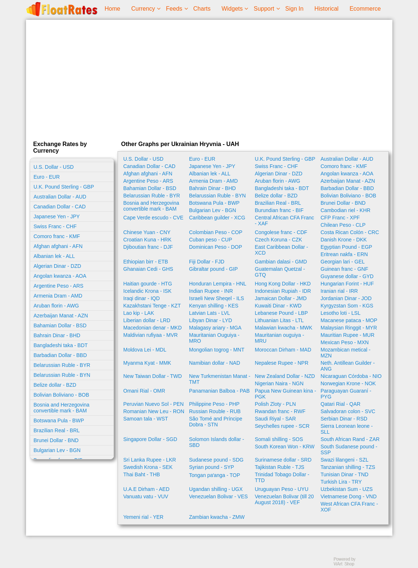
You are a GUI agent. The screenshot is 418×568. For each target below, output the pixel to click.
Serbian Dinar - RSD (344, 419)
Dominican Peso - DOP (215, 247)
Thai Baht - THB (141, 474)
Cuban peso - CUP (210, 240)
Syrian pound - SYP (211, 467)
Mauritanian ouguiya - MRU (279, 338)
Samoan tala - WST (145, 419)
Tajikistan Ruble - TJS (279, 467)
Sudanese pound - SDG (216, 460)
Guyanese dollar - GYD (347, 276)
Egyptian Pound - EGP (346, 247)
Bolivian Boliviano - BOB (61, 395)
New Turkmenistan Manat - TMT (219, 379)
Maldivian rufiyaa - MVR (150, 335)
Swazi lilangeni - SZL (345, 460)
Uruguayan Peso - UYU (281, 489)
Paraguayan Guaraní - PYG (346, 394)
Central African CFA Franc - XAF (284, 220)
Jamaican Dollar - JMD (281, 298)
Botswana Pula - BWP (59, 420)
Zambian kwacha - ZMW (217, 517)
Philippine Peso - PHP (214, 404)
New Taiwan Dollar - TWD (152, 376)
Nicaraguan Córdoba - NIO (351, 376)
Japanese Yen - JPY (57, 216)
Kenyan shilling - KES (213, 306)
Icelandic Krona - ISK (147, 291)
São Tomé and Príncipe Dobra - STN (215, 421)
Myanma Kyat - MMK (147, 363)
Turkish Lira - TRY (341, 482)
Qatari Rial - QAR (340, 404)
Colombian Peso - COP (216, 232)
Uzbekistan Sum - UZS (347, 489)
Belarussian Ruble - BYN (62, 375)
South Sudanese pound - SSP (349, 449)
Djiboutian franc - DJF (148, 247)
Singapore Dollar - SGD (150, 439)
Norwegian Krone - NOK (348, 383)
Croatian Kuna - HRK (147, 240)
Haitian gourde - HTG (147, 284)
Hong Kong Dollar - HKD (283, 284)
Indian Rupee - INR (211, 291)
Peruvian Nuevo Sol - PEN (153, 404)
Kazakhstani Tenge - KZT (152, 306)
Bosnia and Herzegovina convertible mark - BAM (62, 408)
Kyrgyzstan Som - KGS (347, 306)
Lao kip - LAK (138, 313)
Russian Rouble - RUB (215, 411)
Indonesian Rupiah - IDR (283, 291)
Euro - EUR (47, 177)
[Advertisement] (209, 78)
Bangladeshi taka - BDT (61, 345)
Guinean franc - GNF (344, 269)
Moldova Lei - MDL (145, 350)
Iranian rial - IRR (339, 291)
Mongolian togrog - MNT (216, 350)
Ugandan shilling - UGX (216, 489)
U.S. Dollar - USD (54, 167)
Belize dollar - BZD (55, 385)
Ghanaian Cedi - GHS (148, 269)
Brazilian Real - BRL (57, 430)
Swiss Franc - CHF (55, 226)
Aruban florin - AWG (56, 306)
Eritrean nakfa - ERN (344, 254)
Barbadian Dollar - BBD (60, 355)
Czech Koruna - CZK (278, 240)
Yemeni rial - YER (143, 517)
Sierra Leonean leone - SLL (347, 429)
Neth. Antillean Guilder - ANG (348, 366)
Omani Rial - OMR (144, 391)
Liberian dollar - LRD (146, 320)
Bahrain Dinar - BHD (57, 335)
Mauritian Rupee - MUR (347, 335)
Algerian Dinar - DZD (57, 266)
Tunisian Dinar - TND (345, 474)
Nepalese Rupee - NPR (281, 363)
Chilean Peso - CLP (343, 225)
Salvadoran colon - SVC (348, 411)
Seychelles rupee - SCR (282, 426)
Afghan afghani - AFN (58, 246)
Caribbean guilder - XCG (217, 218)
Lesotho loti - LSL (340, 313)
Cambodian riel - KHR (345, 210)
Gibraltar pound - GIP (213, 269)
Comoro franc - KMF (57, 236)
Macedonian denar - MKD (152, 328)
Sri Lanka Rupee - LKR (149, 460)
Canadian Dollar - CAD (60, 207)
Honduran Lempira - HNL (217, 284)
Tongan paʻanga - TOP (214, 475)
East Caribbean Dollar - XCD (281, 250)
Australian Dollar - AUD (60, 197)
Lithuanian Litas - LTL (279, 320)
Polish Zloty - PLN (275, 404)
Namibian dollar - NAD (214, 363)
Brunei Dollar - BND (56, 440)
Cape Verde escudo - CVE (153, 218)
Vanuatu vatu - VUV (146, 496)
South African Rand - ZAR (350, 439)
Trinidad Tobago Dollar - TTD (282, 477)
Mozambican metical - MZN (345, 352)
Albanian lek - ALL (54, 256)
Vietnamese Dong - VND (349, 496)
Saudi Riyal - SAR (275, 419)
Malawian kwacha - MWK (283, 328)
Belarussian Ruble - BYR (62, 365)
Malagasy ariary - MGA (215, 328)
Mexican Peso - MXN (345, 342)
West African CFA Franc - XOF (349, 507)
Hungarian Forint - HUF (347, 284)
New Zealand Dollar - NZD (285, 376)
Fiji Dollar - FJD (206, 262)
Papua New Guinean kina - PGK (285, 394)
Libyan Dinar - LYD (210, 320)
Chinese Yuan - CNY (147, 232)
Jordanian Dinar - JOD (346, 298)
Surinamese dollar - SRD (283, 460)
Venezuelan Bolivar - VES (218, 496)
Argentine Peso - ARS (59, 286)
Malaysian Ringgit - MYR (349, 328)
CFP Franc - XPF (340, 218)
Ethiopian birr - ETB (145, 262)
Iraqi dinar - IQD (141, 298)
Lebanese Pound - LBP (281, 313)
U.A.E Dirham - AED (146, 489)
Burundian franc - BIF (279, 210)
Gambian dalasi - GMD (281, 262)
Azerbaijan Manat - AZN (61, 315)
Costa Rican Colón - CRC (350, 232)
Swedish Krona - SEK (148, 467)
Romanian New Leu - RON (154, 411)
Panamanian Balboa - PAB (219, 391)
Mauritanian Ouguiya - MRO (214, 338)
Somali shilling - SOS (279, 439)
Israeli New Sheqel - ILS (216, 298)
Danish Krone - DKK (344, 240)
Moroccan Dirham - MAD (283, 350)
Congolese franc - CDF (281, 232)
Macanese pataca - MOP (349, 320)
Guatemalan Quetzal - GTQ (280, 272)
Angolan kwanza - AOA (60, 276)
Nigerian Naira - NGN (279, 383)
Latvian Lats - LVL (209, 313)
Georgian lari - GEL (343, 262)
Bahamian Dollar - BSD (60, 325)
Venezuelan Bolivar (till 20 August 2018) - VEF (284, 499)
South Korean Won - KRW (285, 446)
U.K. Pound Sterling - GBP (64, 187)
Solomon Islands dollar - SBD (216, 442)
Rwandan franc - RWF (280, 411)
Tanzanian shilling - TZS (348, 467)
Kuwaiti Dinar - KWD (278, 306)
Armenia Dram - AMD (58, 296)
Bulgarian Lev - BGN (57, 450)
